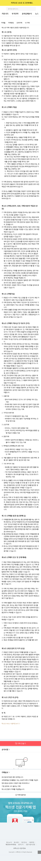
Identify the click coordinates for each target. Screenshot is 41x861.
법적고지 (21, 844)
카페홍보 (5, 772)
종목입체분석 (27, 14)
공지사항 (5, 749)
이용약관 (31, 842)
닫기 (38, 3)
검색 (34, 9)
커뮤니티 (5, 14)
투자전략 (15, 14)
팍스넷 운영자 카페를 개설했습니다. (13, 789)
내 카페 (27, 23)
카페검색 (38, 23)
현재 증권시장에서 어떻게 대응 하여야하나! (16, 783)
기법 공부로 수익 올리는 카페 (11, 786)
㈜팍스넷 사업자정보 (19, 848)
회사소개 (9, 842)
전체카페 (19, 23)
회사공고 (16, 842)
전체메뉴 (39, 9)
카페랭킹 (11, 23)
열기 (39, 852)
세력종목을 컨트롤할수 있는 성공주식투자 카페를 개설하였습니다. (21, 780)
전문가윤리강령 (30, 844)
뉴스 (36, 14)
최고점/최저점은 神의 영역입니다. (13, 777)
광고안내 (24, 842)
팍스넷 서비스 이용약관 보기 (10, 723)
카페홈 (3, 23)
